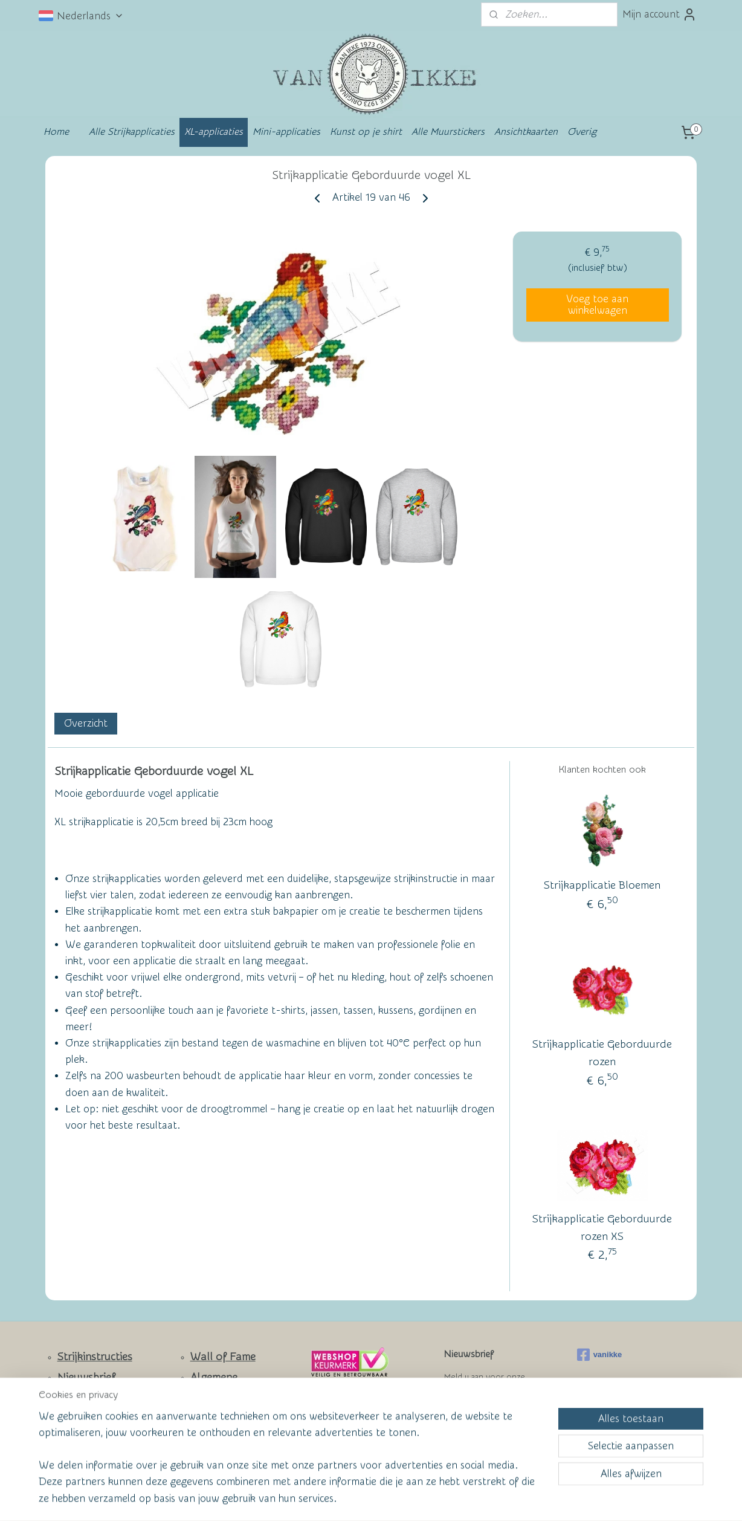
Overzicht (86, 723)
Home (56, 131)
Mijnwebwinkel (489, 1499)
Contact (77, 1398)
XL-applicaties (213, 131)
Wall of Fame (223, 1357)
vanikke (599, 1354)
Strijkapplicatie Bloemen (602, 886)
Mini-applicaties (286, 131)
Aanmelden (480, 1421)
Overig (581, 131)
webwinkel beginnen (389, 1499)
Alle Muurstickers (448, 131)
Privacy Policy (214, 1433)
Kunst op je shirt (366, 131)
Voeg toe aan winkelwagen (597, 304)
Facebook (81, 1433)
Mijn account (659, 14)
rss (346, 1499)
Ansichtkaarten (526, 131)
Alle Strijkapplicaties (132, 131)
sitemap (323, 1499)
